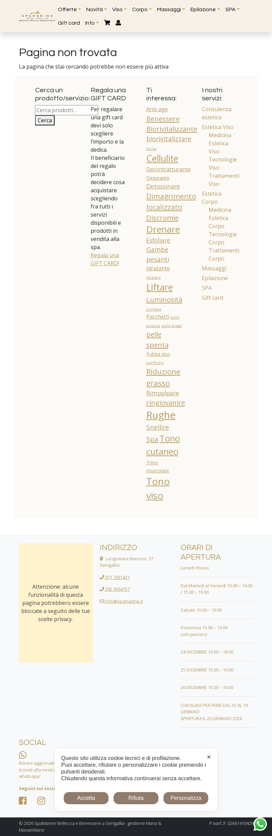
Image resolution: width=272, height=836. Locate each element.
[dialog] (135, 779)
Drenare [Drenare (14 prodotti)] (163, 229)
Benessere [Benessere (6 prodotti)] (163, 118)
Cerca (45, 120)
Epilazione (215, 278)
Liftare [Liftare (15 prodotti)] (159, 287)
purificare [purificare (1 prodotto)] (155, 362)
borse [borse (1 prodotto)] (151, 148)
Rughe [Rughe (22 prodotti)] (161, 415)
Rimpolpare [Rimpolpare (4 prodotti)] (162, 393)
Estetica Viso (218, 127)
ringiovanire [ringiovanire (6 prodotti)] (165, 402)
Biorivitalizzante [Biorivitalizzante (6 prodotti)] (171, 128)
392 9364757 (115, 589)
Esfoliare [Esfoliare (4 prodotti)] (158, 240)
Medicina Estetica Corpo (220, 218)
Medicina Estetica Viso (220, 143)
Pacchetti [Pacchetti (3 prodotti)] (157, 316)
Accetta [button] (86, 798)
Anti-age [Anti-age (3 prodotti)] (157, 109)
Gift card (212, 297)
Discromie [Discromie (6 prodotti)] (162, 217)
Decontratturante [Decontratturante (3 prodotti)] (168, 169)
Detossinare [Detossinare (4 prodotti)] (163, 186)
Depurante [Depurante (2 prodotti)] (158, 178)
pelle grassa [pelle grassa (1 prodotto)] (171, 325)
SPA (207, 288)
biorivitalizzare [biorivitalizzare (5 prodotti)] (168, 138)
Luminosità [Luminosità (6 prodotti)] (164, 299)
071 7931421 (115, 577)
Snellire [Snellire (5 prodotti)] (157, 427)
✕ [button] (209, 757)
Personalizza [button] (186, 798)
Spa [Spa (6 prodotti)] (152, 439)
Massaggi (214, 268)
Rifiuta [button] (136, 798)
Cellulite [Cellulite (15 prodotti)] (162, 158)
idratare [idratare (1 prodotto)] (153, 277)
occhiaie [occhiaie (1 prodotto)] (153, 309)
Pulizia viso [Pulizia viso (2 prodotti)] (158, 354)
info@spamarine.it (121, 601)
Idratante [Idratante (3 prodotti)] (158, 268)
